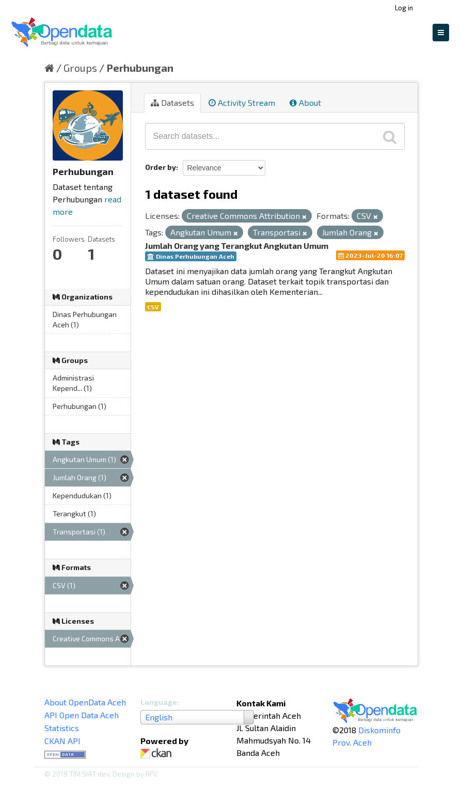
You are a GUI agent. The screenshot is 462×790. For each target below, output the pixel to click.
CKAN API (62, 741)
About (305, 102)
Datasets (172, 102)
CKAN (158, 753)
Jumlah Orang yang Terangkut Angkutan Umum (236, 245)
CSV (153, 306)
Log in (404, 8)
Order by (160, 167)
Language (158, 702)
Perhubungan (139, 67)
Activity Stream (242, 102)
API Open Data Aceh (81, 715)
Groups (80, 67)
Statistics (61, 728)
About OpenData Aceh (85, 702)
